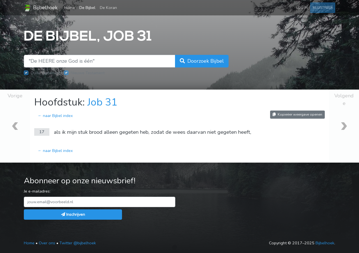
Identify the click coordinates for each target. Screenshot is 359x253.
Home (70, 7)
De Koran (108, 7)
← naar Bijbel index (55, 115)
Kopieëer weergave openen (297, 114)
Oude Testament (46, 73)
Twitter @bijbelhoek (77, 243)
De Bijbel (87, 7)
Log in (302, 7)
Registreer (323, 7)
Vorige (15, 95)
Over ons (47, 243)
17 (41, 132)
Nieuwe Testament (88, 73)
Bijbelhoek (40, 7)
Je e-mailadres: (37, 191)
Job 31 (102, 102)
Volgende (344, 99)
